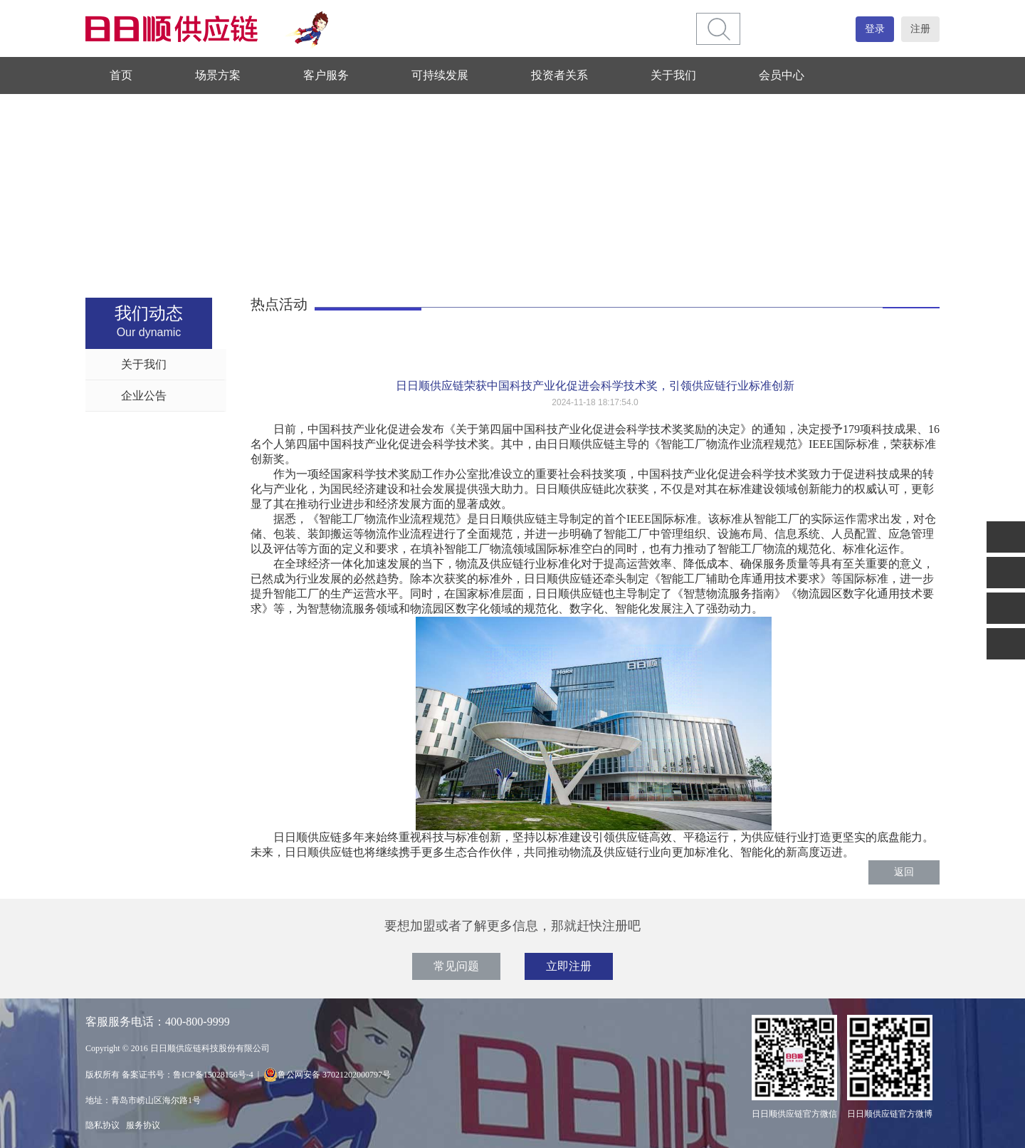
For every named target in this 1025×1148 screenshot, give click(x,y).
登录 (875, 29)
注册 (920, 29)
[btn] (719, 29)
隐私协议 (102, 1125)
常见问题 (456, 966)
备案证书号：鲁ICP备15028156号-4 (187, 1075)
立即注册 (569, 966)
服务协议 (143, 1125)
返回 (904, 872)
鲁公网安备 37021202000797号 (327, 1075)
